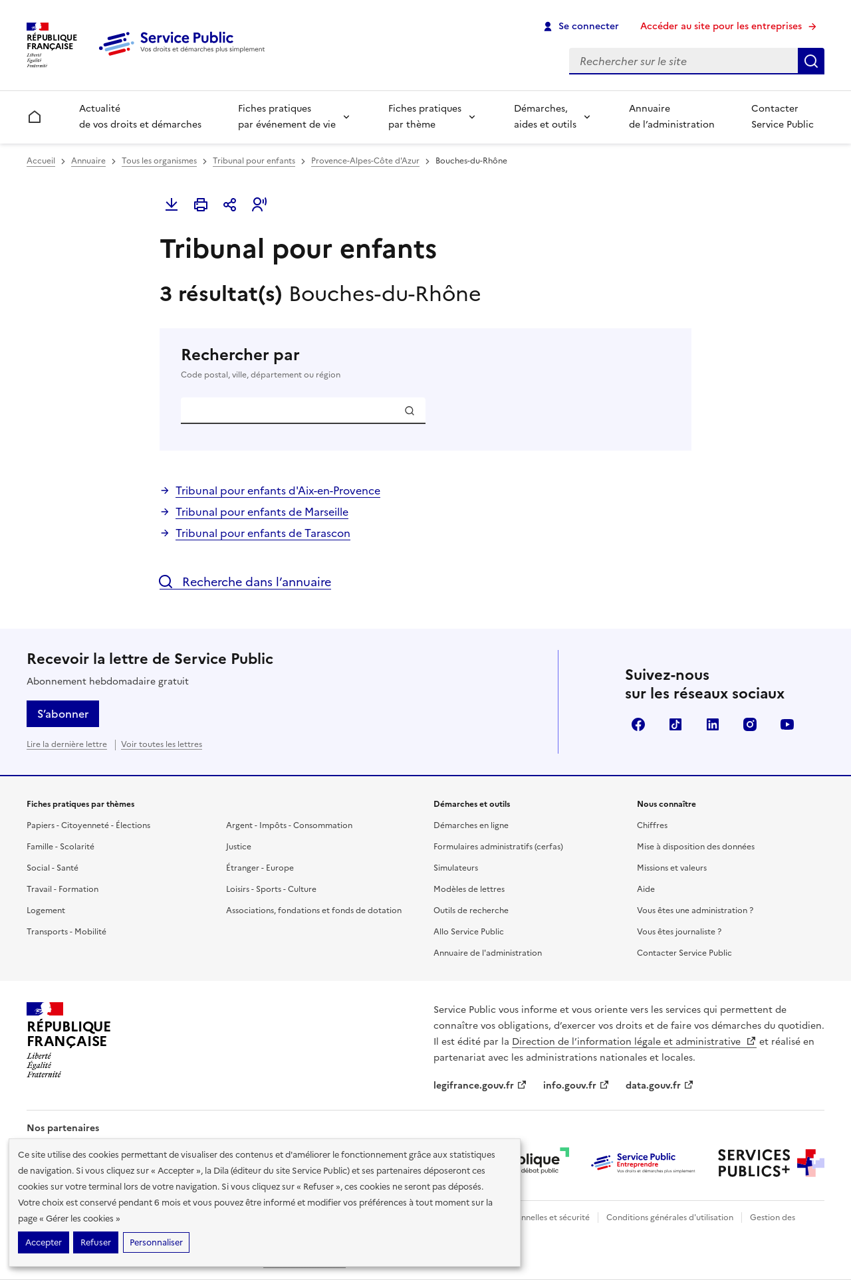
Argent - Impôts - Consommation (289, 825)
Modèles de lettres (469, 889)
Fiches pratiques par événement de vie (287, 117)
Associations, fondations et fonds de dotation (314, 910)
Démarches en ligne (471, 825)
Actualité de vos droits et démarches (140, 117)
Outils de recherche (471, 910)
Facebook (638, 724)
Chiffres (652, 825)
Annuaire (88, 161)
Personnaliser (156, 1242)
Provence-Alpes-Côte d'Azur (365, 161)
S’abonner (62, 714)
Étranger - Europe (260, 868)
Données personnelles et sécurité (526, 1218)
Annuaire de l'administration (487, 953)
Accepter (43, 1242)
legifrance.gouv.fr (480, 1086)
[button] (259, 205)
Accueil (41, 161)
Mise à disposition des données (696, 847)
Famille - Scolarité (60, 847)
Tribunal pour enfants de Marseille (262, 512)
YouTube (787, 724)
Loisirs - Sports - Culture (271, 889)
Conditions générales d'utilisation (669, 1218)
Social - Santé (52, 868)
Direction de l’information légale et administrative (634, 1042)
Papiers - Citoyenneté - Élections (88, 825)
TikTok (675, 724)
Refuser (95, 1242)
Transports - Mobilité (66, 932)
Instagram (750, 724)
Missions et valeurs (672, 868)
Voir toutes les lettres (161, 744)
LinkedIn (712, 724)
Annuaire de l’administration (672, 117)
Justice (238, 847)
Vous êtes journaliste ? (679, 932)
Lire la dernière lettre (67, 744)
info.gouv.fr (576, 1086)
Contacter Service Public (782, 117)
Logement (46, 910)
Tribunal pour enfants (254, 161)
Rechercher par (425, 362)
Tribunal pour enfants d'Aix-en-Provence (278, 490)
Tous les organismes (159, 161)
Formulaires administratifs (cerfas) (498, 847)
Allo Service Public (468, 932)
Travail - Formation (62, 889)
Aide (646, 889)
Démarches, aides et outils (545, 117)
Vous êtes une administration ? (695, 910)
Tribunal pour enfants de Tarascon (263, 533)
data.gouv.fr (660, 1086)
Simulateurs (455, 868)
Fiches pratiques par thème (424, 117)
